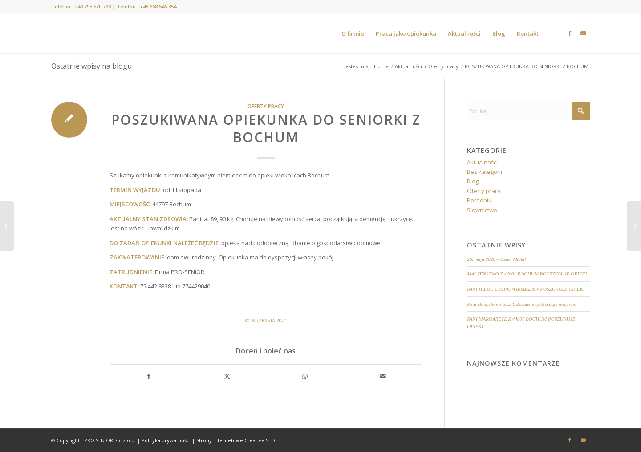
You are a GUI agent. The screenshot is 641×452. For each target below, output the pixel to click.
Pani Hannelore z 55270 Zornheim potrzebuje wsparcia (521, 304)
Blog (473, 181)
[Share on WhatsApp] (305, 376)
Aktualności (482, 162)
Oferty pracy (265, 106)
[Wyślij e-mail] (383, 376)
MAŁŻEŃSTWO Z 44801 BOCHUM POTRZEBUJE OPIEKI (527, 273)
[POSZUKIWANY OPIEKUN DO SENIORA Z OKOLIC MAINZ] (634, 226)
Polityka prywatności (166, 440)
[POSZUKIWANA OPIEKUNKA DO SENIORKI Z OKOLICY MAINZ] (7, 226)
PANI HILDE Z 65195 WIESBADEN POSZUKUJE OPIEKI (525, 289)
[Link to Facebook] (569, 33)
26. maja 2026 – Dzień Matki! (496, 259)
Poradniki (480, 200)
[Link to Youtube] (583, 33)
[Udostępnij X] (227, 376)
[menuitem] (353, 33)
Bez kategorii (484, 172)
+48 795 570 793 (92, 6)
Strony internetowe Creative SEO (235, 440)
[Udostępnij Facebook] (149, 376)
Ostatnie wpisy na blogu (91, 66)
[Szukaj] (528, 111)
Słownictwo (482, 210)
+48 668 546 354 (158, 6)
